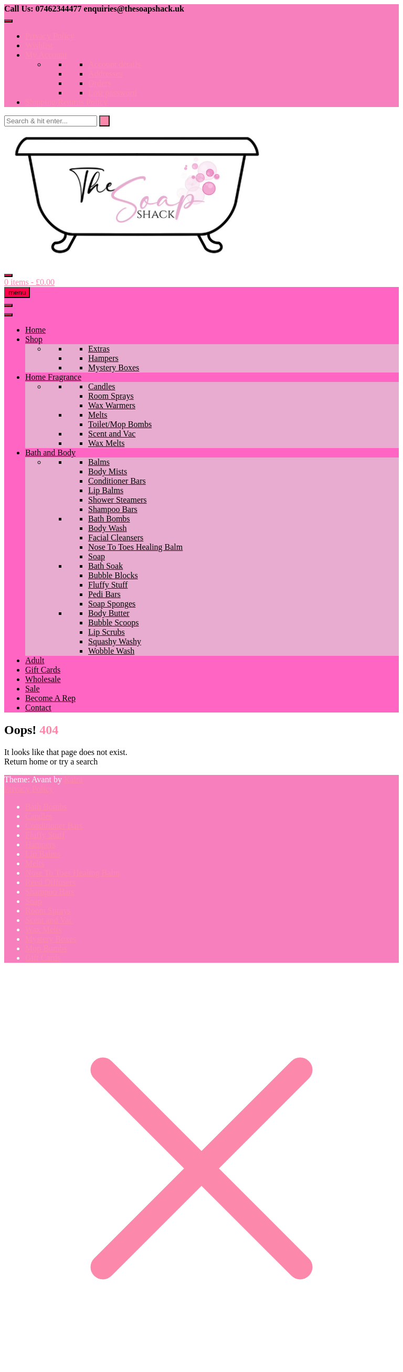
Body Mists (107, 471)
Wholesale (43, 679)
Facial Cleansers (115, 537)
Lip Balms (105, 490)
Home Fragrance (53, 377)
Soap (96, 556)
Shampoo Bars (112, 509)
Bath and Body (50, 452)
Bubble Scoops (113, 622)
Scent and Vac (111, 433)
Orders (99, 83)
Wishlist (39, 45)
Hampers (103, 358)
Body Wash (107, 528)
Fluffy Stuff (108, 584)
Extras (99, 348)
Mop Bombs (46, 948)
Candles (101, 386)
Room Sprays (111, 395)
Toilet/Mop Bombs (120, 424)
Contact (38, 707)
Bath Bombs (109, 518)
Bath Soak (105, 565)
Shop (34, 339)
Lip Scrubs (106, 631)
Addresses (105, 73)
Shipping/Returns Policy (66, 102)
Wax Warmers (111, 405)
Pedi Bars (104, 594)
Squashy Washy (114, 641)
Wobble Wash (111, 650)
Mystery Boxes (113, 367)
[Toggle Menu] (8, 21)
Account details (114, 64)
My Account (46, 54)
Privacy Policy (50, 35)
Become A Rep (50, 698)
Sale (32, 688)
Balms (99, 462)
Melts (97, 414)
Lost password (112, 92)
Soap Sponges (111, 603)
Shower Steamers (117, 499)
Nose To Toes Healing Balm (135, 547)
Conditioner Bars (117, 480)
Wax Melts (106, 443)
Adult (34, 660)
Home (35, 329)
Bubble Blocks (113, 575)
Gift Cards (42, 669)
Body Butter (109, 613)
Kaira (73, 779)
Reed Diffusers (50, 882)
